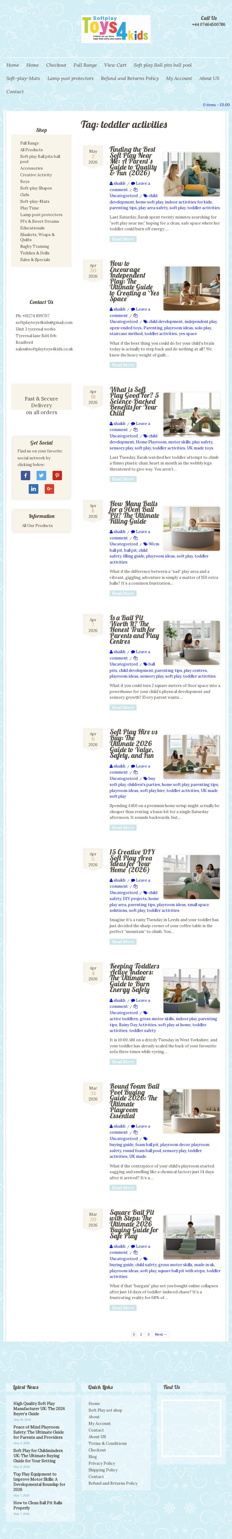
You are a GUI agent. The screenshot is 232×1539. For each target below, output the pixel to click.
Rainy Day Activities (137, 1024)
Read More (123, 239)
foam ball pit (147, 1144)
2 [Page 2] (141, 1334)
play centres (195, 670)
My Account (179, 78)
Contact (15, 91)
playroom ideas (178, 327)
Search (185, 104)
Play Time (29, 208)
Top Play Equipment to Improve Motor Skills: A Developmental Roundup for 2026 (39, 1482)
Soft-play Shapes (36, 188)
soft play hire (152, 790)
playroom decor (175, 1144)
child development (166, 321)
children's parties (143, 784)
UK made (137, 1156)
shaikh (119, 183)
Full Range (85, 65)
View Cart (115, 65)
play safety (202, 442)
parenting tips (123, 207)
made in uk (204, 1264)
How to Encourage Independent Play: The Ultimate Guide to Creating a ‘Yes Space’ (134, 281)
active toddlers (124, 1018)
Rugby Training (34, 246)
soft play (177, 207)
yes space (188, 333)
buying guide (122, 1144)
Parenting (153, 327)
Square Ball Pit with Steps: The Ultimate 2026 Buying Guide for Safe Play (134, 1224)
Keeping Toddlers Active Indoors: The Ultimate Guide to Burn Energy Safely (134, 977)
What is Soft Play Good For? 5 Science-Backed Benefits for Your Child (134, 401)
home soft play (149, 202)
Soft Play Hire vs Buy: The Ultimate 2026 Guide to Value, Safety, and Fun (133, 743)
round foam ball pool (142, 1150)
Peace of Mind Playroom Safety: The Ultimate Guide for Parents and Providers (38, 1432)
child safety (145, 1264)
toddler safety (142, 1030)
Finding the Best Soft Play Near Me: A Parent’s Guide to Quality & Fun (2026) (133, 161)
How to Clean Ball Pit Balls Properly (37, 1505)
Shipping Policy (103, 1470)
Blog (93, 1456)
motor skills (179, 442)
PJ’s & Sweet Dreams (39, 221)
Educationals (32, 228)
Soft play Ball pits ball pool (163, 65)
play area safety (153, 207)
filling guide (133, 556)
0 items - (216, 104)
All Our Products (37, 525)
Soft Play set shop (105, 1410)
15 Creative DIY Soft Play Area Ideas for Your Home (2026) (132, 860)
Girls (24, 194)
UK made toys (200, 448)
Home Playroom (151, 442)
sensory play (121, 448)
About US (209, 78)
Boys (25, 181)
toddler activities (203, 207)
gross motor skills (157, 1018)
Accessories (31, 168)
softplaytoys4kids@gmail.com (44, 322)
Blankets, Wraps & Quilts (37, 237)
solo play (203, 327)
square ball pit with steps (181, 1270)
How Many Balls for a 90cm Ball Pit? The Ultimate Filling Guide (134, 512)
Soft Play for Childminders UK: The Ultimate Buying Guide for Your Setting (38, 1456)
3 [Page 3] (148, 1334)
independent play (201, 321)
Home (12, 65)
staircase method (126, 333)
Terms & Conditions (108, 1443)
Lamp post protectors (70, 78)
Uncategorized (124, 195)
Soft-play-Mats (23, 78)
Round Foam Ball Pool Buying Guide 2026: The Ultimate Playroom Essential (134, 1100)
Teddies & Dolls (35, 253)
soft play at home (174, 1024)
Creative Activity (36, 174)
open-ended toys (126, 327)
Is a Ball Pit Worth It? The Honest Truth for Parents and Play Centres (134, 629)
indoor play (186, 1018)
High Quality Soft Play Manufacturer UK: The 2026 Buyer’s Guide (39, 1408)
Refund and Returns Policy (130, 78)
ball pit (130, 550)
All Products (31, 149)
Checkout (56, 65)
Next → (161, 1334)
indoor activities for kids (188, 202)
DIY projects (135, 898)
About (94, 1416)
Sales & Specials (35, 259)
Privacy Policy (102, 1463)
